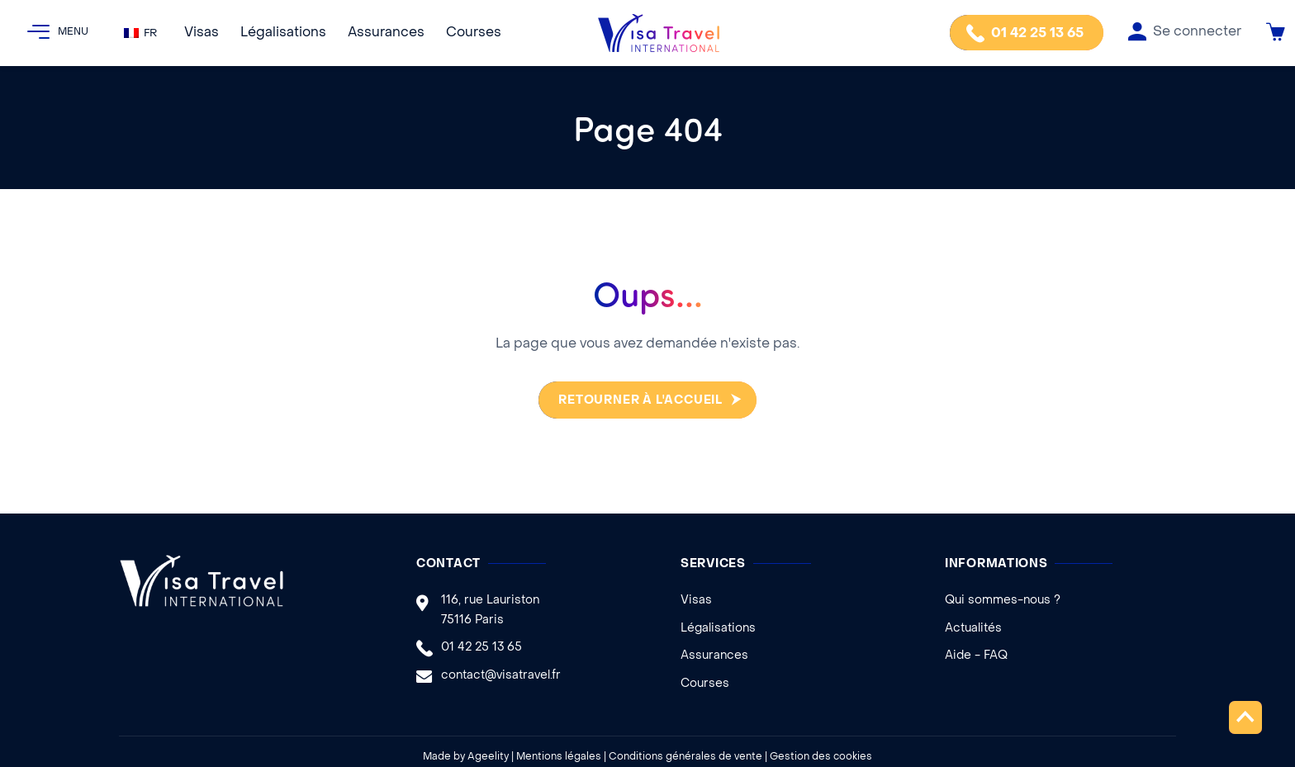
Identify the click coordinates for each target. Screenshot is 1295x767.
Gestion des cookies (821, 757)
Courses (473, 33)
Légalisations (283, 33)
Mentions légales (558, 757)
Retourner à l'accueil (636, 400)
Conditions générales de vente (685, 757)
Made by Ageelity (466, 757)
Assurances (386, 33)
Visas (201, 33)
